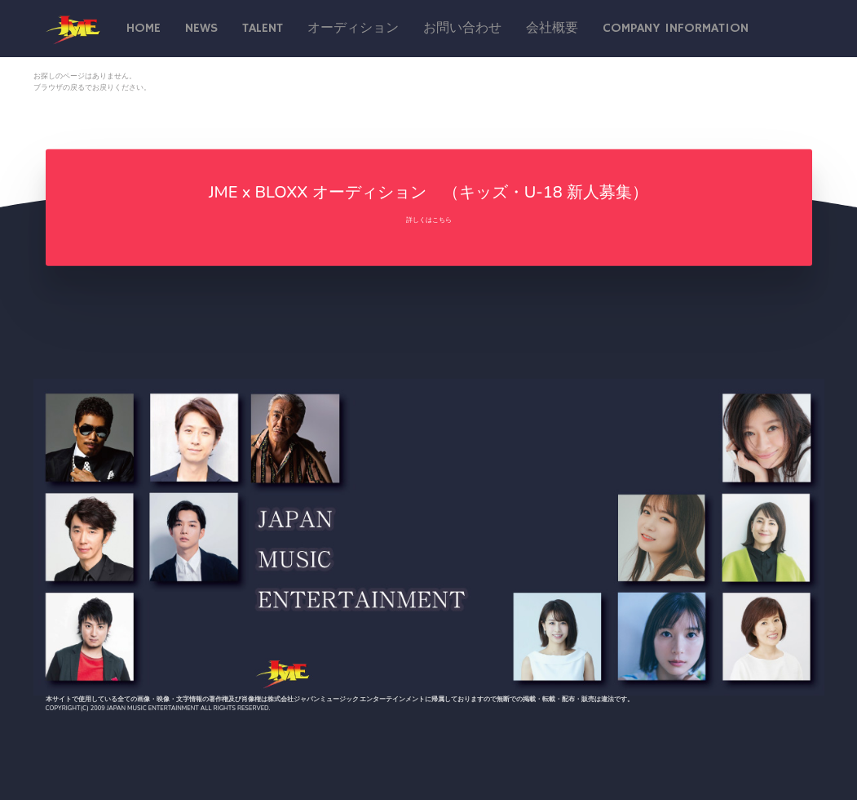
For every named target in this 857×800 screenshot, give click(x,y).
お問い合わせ (462, 28)
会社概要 (552, 28)
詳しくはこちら (429, 220)
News (201, 28)
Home (143, 28)
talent (262, 28)
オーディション (353, 28)
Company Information (676, 28)
